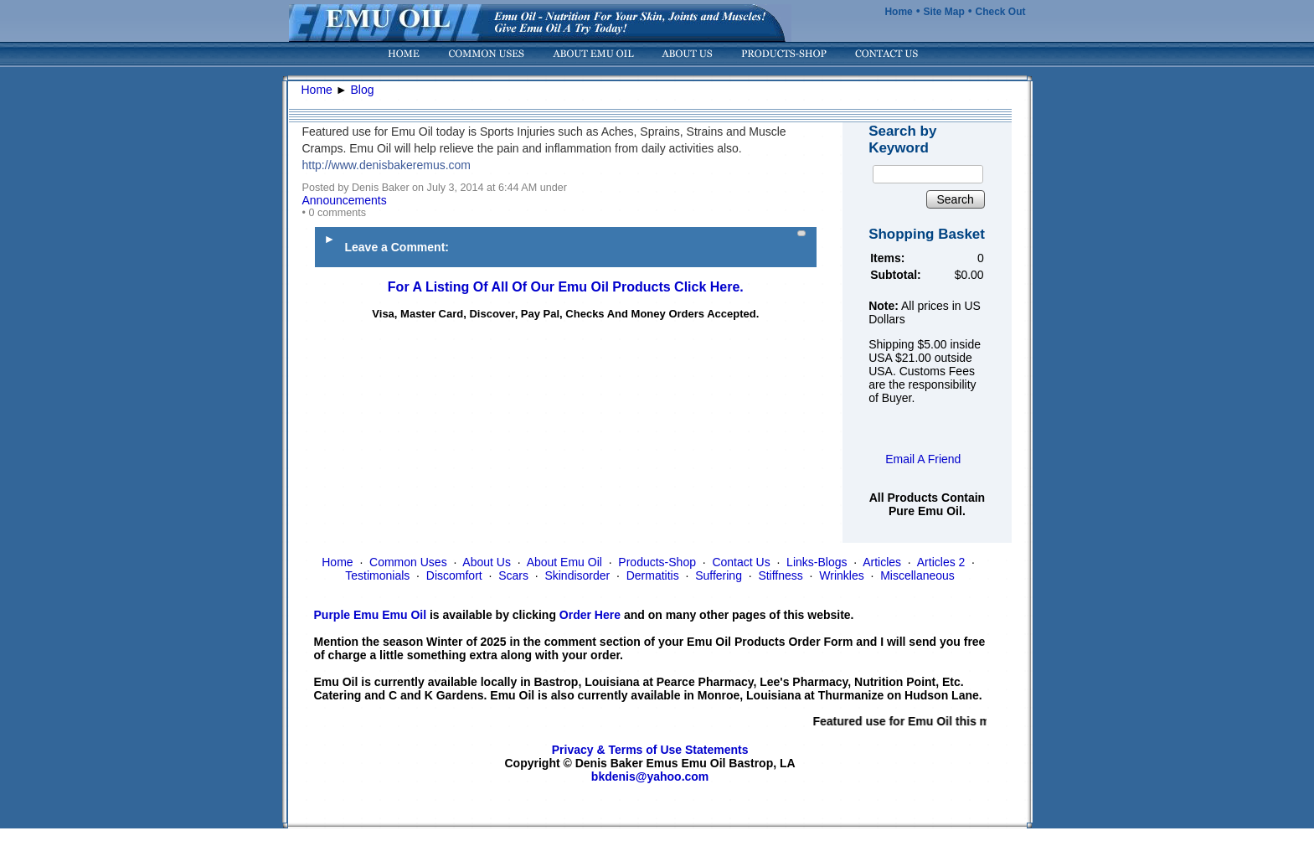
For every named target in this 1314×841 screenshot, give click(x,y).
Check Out (1000, 12)
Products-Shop (657, 562)
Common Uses (408, 562)
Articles (882, 562)
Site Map (943, 12)
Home (898, 12)
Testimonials (377, 575)
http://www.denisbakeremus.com (386, 165)
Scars (513, 575)
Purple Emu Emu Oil (370, 615)
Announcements (344, 200)
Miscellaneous (917, 575)
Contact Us (741, 562)
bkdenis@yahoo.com (650, 776)
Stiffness (780, 575)
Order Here (590, 615)
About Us (486, 562)
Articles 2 (941, 562)
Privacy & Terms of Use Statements (650, 749)
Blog (362, 89)
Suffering (718, 575)
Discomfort (454, 575)
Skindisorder (577, 575)
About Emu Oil (564, 562)
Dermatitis (652, 575)
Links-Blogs (816, 562)
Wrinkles (841, 575)
